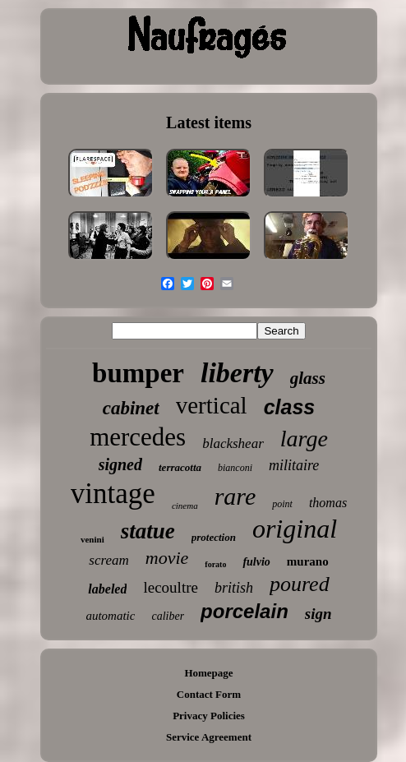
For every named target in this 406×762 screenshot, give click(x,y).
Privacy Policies (209, 715)
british (234, 588)
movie (167, 557)
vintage (113, 494)
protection (213, 537)
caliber (167, 616)
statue (148, 531)
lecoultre (170, 587)
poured (300, 584)
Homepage (208, 673)
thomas (328, 503)
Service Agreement (208, 737)
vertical (211, 405)
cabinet (131, 408)
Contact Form (209, 694)
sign (318, 613)
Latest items (208, 122)
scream (108, 560)
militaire (294, 465)
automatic (110, 615)
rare (235, 496)
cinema (185, 505)
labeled (107, 589)
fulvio (256, 562)
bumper (138, 373)
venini (92, 539)
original (294, 528)
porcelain (244, 611)
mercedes (138, 437)
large (304, 438)
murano (308, 561)
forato (215, 564)
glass (307, 378)
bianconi (235, 467)
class (290, 406)
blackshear (233, 443)
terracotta (180, 467)
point (282, 504)
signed (120, 464)
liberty (237, 373)
